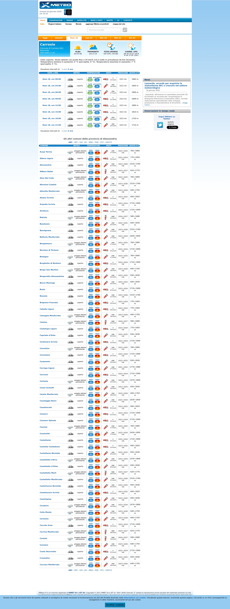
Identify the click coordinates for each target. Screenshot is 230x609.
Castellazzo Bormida (50, 453)
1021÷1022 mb (123, 368)
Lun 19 (88, 38)
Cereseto (44, 519)
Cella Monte (45, 512)
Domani (59, 38)
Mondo (78, 24)
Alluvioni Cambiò (48, 185)
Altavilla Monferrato (50, 191)
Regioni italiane (54, 24)
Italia (42, 24)
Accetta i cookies (115, 605)
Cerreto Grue (46, 525)
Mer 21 (117, 38)
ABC (71, 142)
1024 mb (123, 125)
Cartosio (44, 381)
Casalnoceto (46, 407)
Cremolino (45, 558)
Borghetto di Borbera (50, 263)
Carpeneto (45, 362)
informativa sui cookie (135, 598)
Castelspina (45, 499)
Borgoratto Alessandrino (52, 276)
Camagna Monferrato (50, 316)
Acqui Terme (46, 152)
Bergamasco (46, 244)
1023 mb (123, 92)
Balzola (43, 217)
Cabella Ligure (47, 309)
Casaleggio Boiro (48, 401)
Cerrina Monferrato (49, 532)
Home (42, 20)
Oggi (45, 38)
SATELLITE (81, 20)
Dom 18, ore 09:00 (52, 99)
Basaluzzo (45, 224)
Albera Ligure (46, 158)
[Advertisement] (132, 8)
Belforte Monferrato (50, 237)
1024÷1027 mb (123, 217)
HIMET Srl (73, 593)
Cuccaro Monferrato (49, 565)
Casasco (44, 414)
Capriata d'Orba (47, 335)
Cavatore (44, 506)
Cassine (43, 427)
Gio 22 (132, 38)
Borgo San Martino (49, 270)
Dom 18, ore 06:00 (52, 92)
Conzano (44, 545)
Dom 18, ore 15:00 (52, 112)
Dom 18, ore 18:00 (52, 118)
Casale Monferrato (49, 394)
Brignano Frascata (49, 303)
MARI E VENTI (96, 20)
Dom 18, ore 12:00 (52, 105)
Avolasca (44, 211)
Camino (43, 322)
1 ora (64, 69)
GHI (81, 142)
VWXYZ (108, 142)
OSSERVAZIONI (55, 20)
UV (118, 20)
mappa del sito (119, 24)
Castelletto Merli (48, 473)
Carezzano (45, 355)
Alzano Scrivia (47, 198)
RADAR (70, 20)
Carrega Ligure (47, 368)
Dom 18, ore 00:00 (52, 79)
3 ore (70, 69)
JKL (85, 142)
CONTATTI (128, 20)
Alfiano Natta (46, 172)
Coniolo (43, 538)
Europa (68, 24)
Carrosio (44, 375)
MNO (91, 142)
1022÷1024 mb (123, 158)
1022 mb (123, 79)
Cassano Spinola (48, 420)
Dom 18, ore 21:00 (52, 125)
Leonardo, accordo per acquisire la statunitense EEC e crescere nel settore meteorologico (166, 85)
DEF (76, 142)
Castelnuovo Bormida (50, 486)
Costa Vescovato (48, 552)
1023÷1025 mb (123, 197)
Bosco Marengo (47, 283)
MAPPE (110, 20)
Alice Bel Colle (47, 178)
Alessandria (45, 165)
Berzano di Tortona (49, 250)
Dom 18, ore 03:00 (52, 86)
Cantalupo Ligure (48, 329)
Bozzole (43, 296)
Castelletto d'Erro (48, 460)
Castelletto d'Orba (49, 466)
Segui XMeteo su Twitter (166, 118)
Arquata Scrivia (47, 204)
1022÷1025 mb (123, 152)
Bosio (42, 289)
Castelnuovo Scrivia (49, 493)
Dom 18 (74, 38)
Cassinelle (45, 434)
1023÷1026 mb (123, 165)
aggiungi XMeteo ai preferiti (97, 24)
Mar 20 (103, 38)
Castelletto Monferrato (51, 479)
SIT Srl (82, 593)
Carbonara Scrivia (48, 342)
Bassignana (45, 230)
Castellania (45, 440)
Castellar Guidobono (50, 447)
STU (102, 142)
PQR (96, 142)
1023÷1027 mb (123, 171)
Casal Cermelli (47, 388)
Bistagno (44, 257)
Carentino (45, 348)
